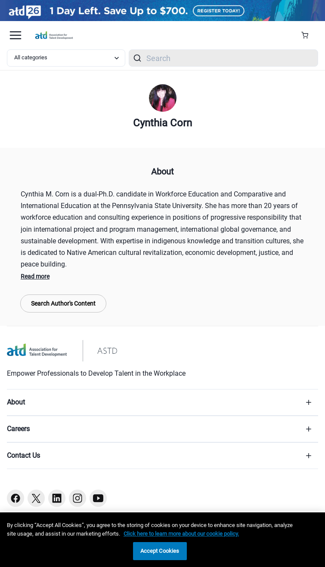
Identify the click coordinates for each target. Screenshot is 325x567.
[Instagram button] (77, 498)
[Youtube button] (98, 498)
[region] (162, 539)
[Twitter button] (36, 498)
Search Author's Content (63, 303)
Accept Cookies (160, 551)
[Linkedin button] (56, 498)
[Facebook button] (15, 498)
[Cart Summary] (308, 35)
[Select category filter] (66, 58)
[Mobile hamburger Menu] (15, 35)
